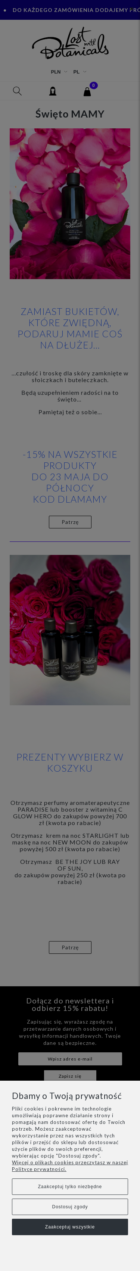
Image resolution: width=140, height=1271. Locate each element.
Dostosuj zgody (70, 1206)
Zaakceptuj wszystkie (70, 1227)
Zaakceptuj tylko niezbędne (70, 1186)
